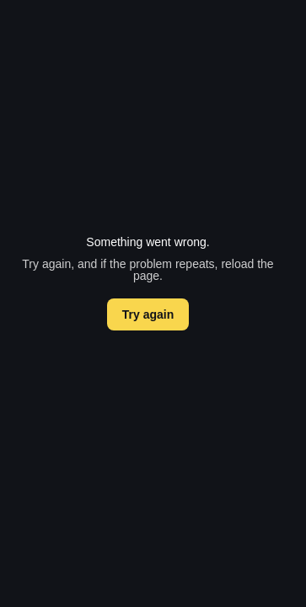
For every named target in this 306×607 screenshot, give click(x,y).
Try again (148, 314)
